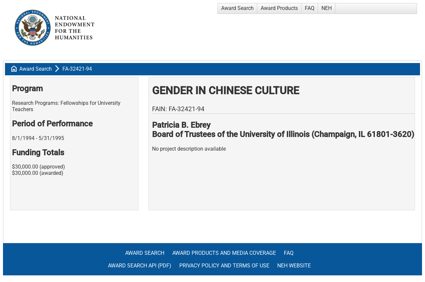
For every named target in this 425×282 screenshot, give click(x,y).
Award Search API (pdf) (139, 265)
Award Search (237, 8)
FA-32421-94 (77, 69)
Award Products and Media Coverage (224, 253)
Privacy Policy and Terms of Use (224, 265)
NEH (326, 8)
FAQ (309, 8)
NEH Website (294, 265)
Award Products (279, 8)
